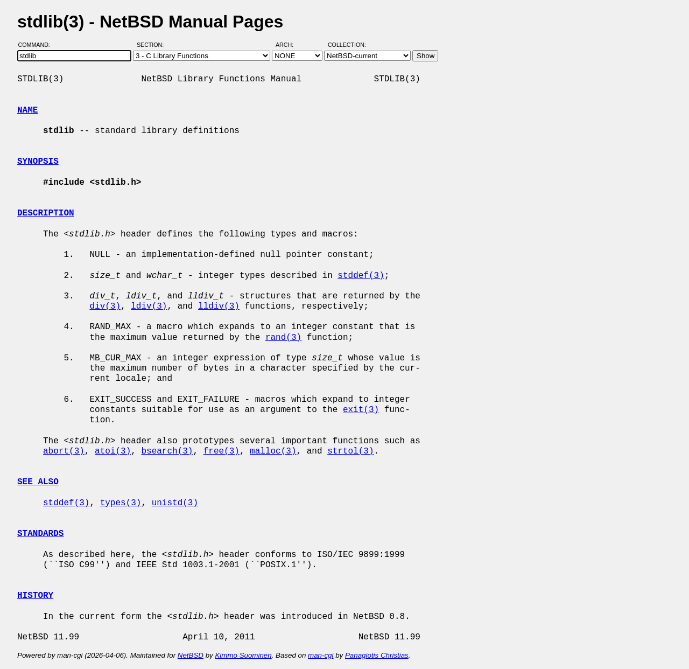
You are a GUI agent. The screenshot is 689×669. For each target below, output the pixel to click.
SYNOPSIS (38, 162)
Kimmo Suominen (243, 655)
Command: (37, 44)
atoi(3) (113, 451)
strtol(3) (350, 451)
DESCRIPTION (45, 213)
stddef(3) (361, 276)
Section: (152, 44)
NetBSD (190, 655)
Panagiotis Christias (377, 655)
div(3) (105, 306)
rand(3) (283, 338)
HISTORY (35, 596)
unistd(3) (175, 503)
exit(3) (361, 410)
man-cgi (320, 655)
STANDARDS (40, 534)
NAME (27, 110)
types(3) (121, 503)
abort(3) (64, 451)
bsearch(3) (167, 451)
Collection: (347, 44)
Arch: (289, 44)
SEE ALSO (38, 482)
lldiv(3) (219, 306)
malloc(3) (273, 451)
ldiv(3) (149, 306)
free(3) (221, 451)
